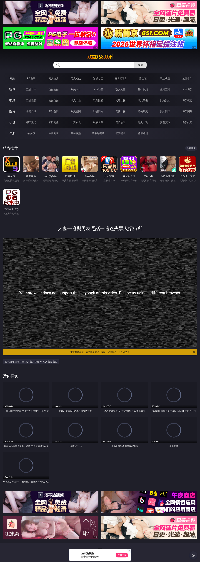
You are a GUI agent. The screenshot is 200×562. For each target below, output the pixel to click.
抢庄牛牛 (187, 78)
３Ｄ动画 (98, 89)
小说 (12, 122)
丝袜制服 (143, 89)
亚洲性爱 (31, 100)
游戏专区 (98, 78)
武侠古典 (98, 122)
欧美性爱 (98, 100)
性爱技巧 (187, 122)
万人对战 (76, 78)
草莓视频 (76, 133)
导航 (12, 133)
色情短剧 (143, 133)
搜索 (140, 65)
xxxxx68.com (100, 57)
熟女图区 (165, 111)
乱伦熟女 (165, 100)
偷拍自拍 (54, 100)
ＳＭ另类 (187, 89)
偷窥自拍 (31, 111)
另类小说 (143, 122)
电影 (12, 100)
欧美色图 (76, 111)
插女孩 (31, 133)
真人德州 (54, 78)
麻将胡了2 (120, 78)
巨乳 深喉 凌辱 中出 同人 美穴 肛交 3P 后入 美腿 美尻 (31, 361)
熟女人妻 (120, 89)
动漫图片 (98, 111)
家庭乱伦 (54, 122)
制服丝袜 (120, 100)
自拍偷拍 (54, 89)
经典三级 (143, 100)
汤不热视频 (98, 133)
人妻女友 (76, 122)
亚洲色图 (54, 111)
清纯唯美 (143, 111)
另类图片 (187, 111)
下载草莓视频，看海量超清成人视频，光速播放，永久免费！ (132, 352)
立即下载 (122, 555)
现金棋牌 (165, 78)
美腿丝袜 (120, 111)
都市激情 (31, 122)
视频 (12, 89)
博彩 (12, 78)
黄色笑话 (165, 122)
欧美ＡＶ (76, 89)
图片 (12, 111)
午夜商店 (54, 133)
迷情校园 (120, 122)
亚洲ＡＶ (31, 89)
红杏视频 (120, 133)
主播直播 (165, 89)
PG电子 (31, 78)
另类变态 (187, 100)
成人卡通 (76, 100)
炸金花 (143, 78)
